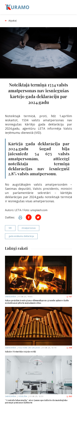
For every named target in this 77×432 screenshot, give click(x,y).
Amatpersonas (29, 228)
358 (69, 347)
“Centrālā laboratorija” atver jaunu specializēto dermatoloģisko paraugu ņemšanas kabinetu (36, 401)
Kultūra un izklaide (29, 347)
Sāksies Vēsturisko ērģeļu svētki (20, 351)
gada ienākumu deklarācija (21, 236)
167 (69, 296)
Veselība (22, 396)
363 (69, 396)
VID (10, 228)
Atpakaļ (11, 20)
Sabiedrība (10, 296)
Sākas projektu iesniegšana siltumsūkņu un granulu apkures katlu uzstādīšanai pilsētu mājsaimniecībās (37, 301)
